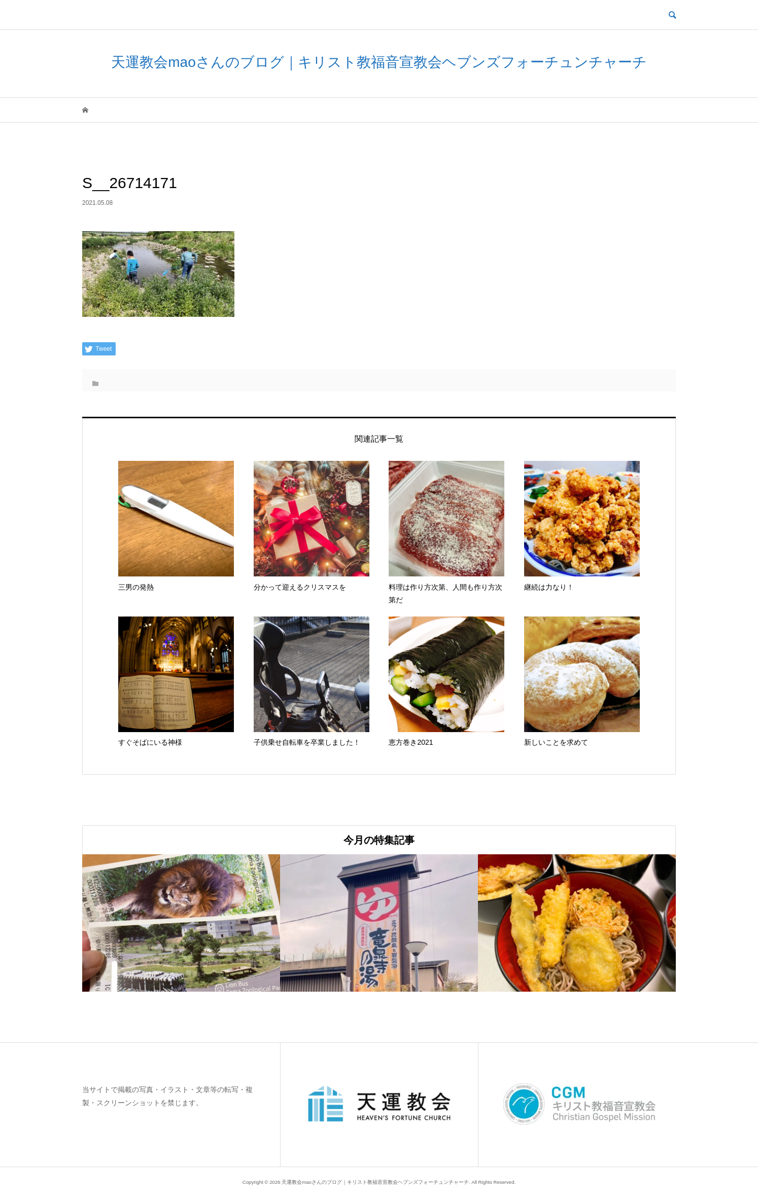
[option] (181, 923)
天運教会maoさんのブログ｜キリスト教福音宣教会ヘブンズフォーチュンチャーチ (378, 62)
